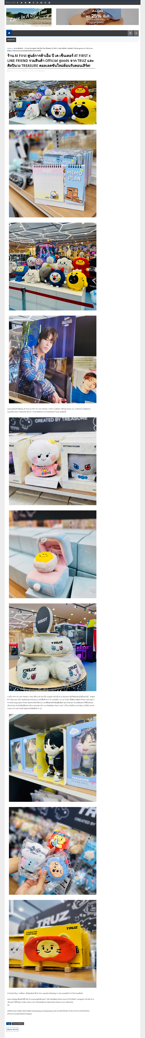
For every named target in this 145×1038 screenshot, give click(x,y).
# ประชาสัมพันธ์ (18, 1024)
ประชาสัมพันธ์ (18, 48)
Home (9, 48)
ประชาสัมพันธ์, (40, 71)
